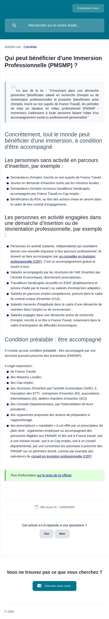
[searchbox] (54, 25)
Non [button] (62, 533)
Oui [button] (46, 533)
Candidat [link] (30, 47)
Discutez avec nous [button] (58, 586)
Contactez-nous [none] (88, 8)
